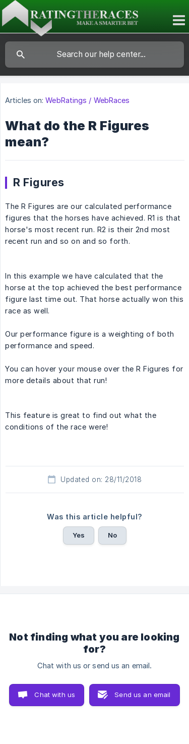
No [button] (112, 535)
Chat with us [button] (54, 694)
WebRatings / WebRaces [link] (87, 100)
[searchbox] (94, 54)
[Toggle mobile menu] (180, 20)
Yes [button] (79, 535)
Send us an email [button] (142, 694)
